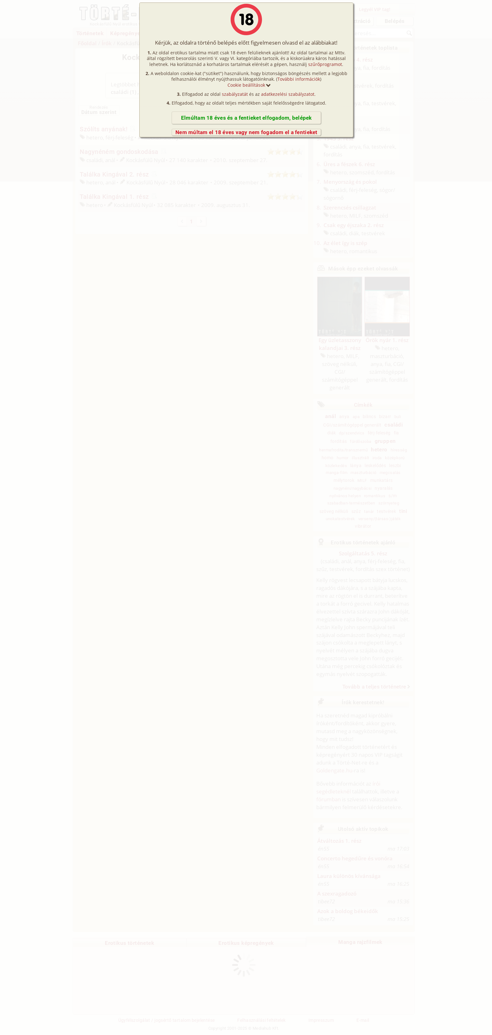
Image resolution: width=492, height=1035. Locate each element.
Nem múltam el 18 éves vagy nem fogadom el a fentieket (246, 132)
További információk (298, 79)
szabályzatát (235, 94)
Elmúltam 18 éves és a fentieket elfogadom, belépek (246, 118)
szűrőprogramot (325, 64)
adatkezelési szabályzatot (287, 94)
